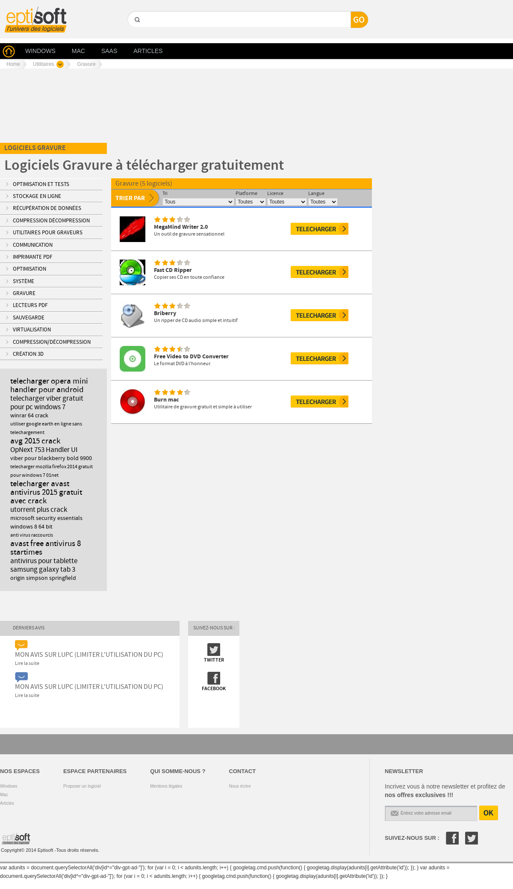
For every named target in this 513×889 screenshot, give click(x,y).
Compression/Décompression (52, 342)
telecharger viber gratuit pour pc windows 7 (46, 403)
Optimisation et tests (41, 184)
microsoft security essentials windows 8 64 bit (46, 522)
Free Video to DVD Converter (191, 356)
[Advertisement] (159, 79)
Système (23, 281)
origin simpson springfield (43, 578)
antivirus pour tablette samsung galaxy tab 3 (43, 565)
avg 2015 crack (35, 441)
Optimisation (29, 269)
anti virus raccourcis (31, 535)
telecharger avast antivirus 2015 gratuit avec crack (46, 492)
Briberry (165, 313)
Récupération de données (47, 208)
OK (488, 813)
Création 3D (28, 354)
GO (136, 34)
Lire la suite (27, 663)
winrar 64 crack (29, 415)
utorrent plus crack (38, 509)
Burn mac (166, 400)
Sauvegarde (28, 318)
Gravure (24, 293)
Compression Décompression (51, 220)
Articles (7, 803)
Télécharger (319, 229)
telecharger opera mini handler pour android (49, 385)
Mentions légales (166, 786)
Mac (4, 794)
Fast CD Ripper (173, 270)
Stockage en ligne (37, 196)
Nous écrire (240, 786)
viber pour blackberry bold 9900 (51, 458)
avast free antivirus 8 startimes (45, 548)
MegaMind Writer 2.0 (181, 227)
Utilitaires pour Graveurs (48, 232)
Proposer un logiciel (82, 786)
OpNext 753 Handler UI (43, 450)
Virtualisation (32, 330)
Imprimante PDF (32, 257)
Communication (33, 245)
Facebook (452, 838)
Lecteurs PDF (30, 305)
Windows (9, 786)
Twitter (471, 838)
